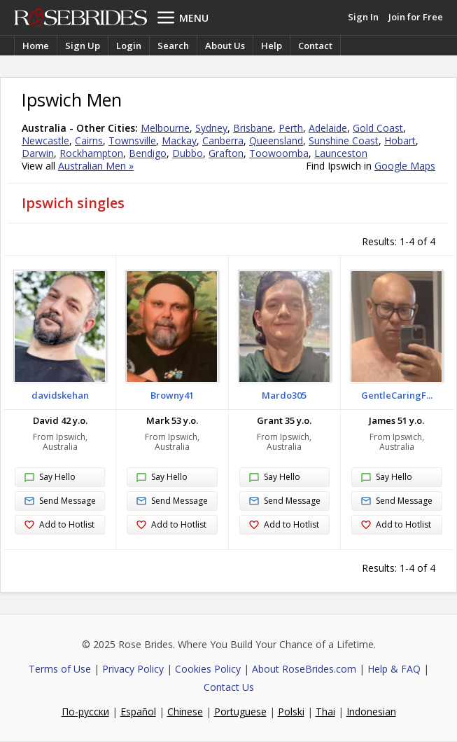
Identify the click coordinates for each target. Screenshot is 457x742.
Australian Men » (96, 165)
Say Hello (50, 478)
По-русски (85, 711)
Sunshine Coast (344, 140)
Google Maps (404, 165)
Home (35, 45)
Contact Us (229, 687)
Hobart (400, 140)
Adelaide (328, 128)
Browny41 (172, 395)
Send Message (60, 501)
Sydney (211, 128)
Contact (315, 45)
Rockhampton (91, 153)
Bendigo (148, 153)
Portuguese (240, 711)
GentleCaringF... (397, 395)
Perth (291, 128)
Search (173, 45)
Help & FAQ (394, 668)
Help (271, 45)
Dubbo (187, 153)
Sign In (363, 17)
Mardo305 (284, 395)
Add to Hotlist (59, 525)
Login (128, 45)
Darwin (38, 153)
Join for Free (415, 17)
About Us (225, 45)
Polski (291, 711)
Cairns (89, 140)
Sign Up (82, 45)
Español (138, 711)
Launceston (340, 153)
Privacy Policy (133, 668)
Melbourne (165, 128)
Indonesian (371, 711)
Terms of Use (60, 668)
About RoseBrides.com (304, 668)
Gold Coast (378, 128)
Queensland (276, 140)
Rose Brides (80, 17)
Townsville (132, 140)
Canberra (223, 140)
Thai (325, 711)
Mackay (179, 140)
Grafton (226, 153)
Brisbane (253, 128)
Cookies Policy (208, 668)
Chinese (185, 711)
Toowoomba (279, 153)
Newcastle (45, 140)
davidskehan (60, 395)
